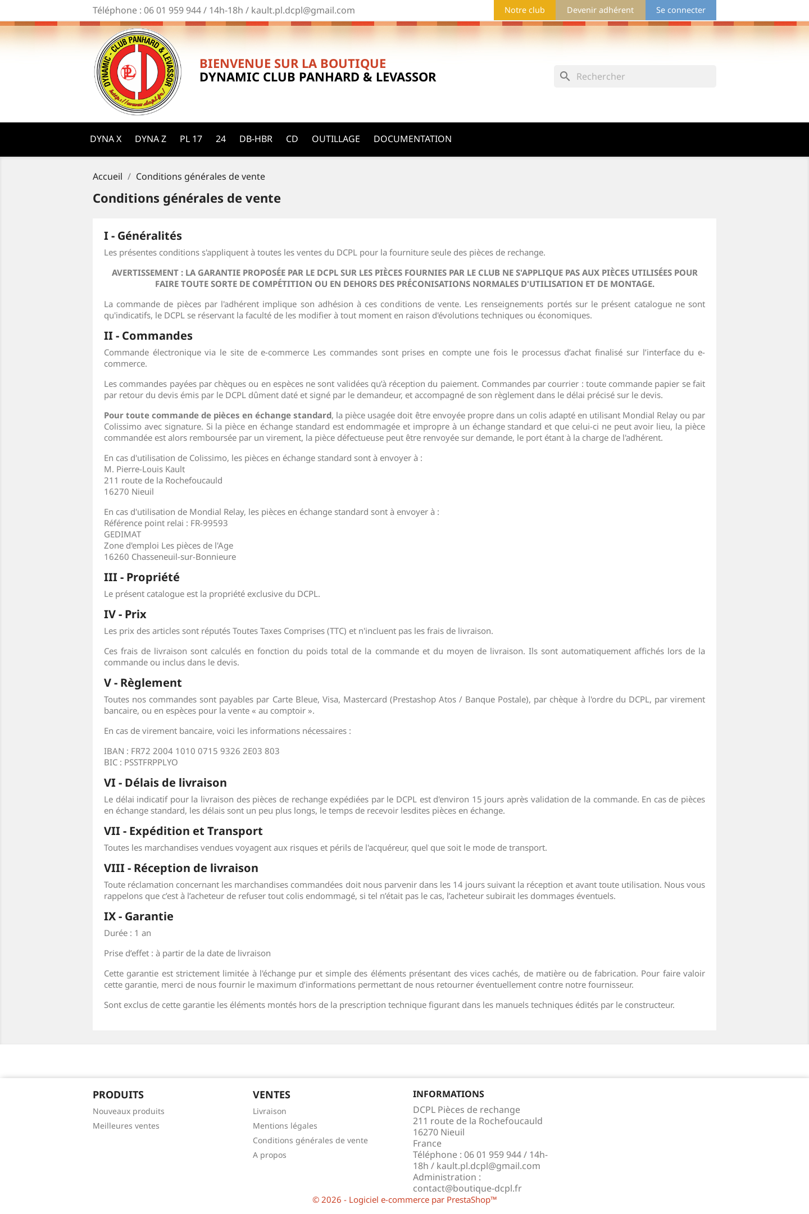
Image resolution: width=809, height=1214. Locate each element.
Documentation (413, 139)
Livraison (270, 1111)
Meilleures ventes (126, 1125)
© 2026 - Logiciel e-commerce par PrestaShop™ (404, 1199)
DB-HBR (255, 139)
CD (292, 139)
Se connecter (681, 9)
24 (221, 139)
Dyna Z (150, 139)
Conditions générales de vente (310, 1140)
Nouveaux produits (129, 1111)
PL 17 (191, 139)
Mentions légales (285, 1125)
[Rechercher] (635, 76)
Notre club (525, 9)
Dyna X (105, 139)
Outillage (336, 139)
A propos (270, 1154)
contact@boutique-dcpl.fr (467, 1188)
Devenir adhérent (600, 9)
